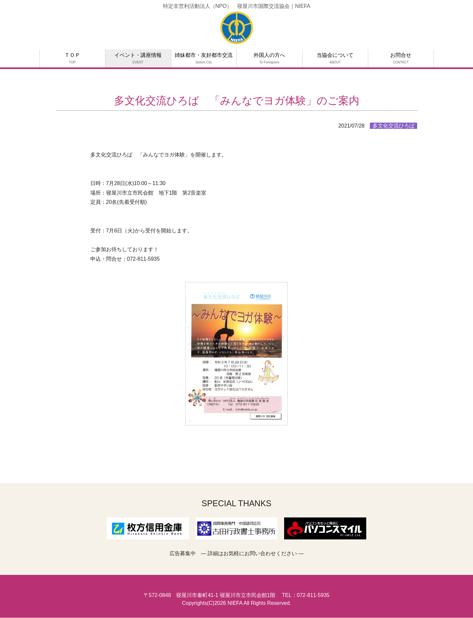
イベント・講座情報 (138, 58)
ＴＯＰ (72, 58)
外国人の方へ (269, 58)
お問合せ (400, 58)
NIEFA (234, 603)
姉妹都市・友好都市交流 (204, 58)
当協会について (335, 58)
